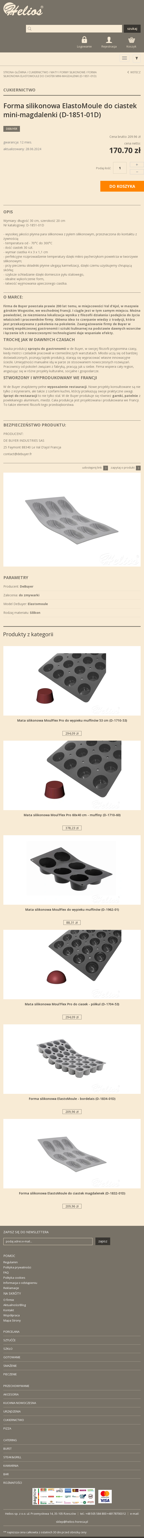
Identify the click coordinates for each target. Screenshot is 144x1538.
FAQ (6, 1272)
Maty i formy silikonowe (68, 72)
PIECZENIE (10, 1374)
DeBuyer (11, 129)
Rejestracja (109, 42)
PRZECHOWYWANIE (16, 1386)
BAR (6, 1474)
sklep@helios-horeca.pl (72, 1522)
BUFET (7, 1449)
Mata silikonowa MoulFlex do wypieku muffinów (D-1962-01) (72, 909)
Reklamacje (11, 1288)
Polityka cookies (14, 1278)
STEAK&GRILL (12, 1457)
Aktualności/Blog (14, 1305)
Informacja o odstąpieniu (20, 1283)
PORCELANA (11, 1332)
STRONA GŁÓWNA (14, 72)
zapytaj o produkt (126, 467)
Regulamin (10, 1262)
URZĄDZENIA (12, 1411)
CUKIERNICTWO (13, 1420)
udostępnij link (95, 467)
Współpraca (11, 1315)
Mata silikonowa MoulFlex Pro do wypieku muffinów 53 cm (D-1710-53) (72, 720)
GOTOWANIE (11, 1357)
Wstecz (134, 72)
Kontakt (8, 1310)
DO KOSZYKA (122, 186)
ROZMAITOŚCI (12, 1483)
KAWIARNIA (10, 1466)
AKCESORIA (11, 1394)
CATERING (10, 1440)
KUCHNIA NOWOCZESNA (19, 1403)
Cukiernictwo (38, 72)
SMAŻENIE (10, 1366)
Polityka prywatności (17, 1267)
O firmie (8, 1300)
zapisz (102, 1241)
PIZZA (7, 1428)
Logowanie (84, 42)
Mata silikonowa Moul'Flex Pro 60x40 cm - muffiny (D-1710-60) (72, 815)
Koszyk (131, 42)
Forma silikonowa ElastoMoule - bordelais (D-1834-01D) (72, 1099)
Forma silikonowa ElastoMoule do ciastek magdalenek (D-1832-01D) (72, 1193)
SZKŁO (8, 1349)
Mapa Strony (12, 1320)
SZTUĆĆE (9, 1340)
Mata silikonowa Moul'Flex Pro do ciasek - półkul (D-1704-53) (72, 1004)
